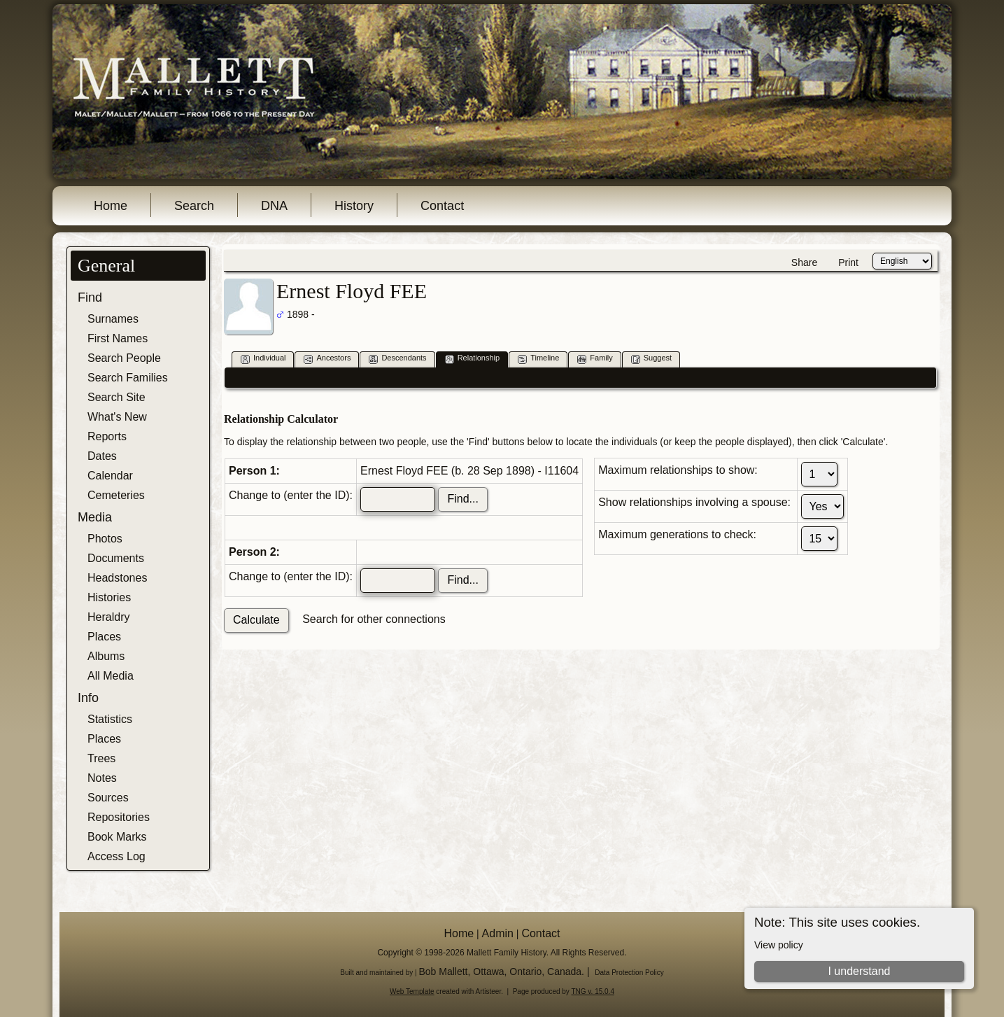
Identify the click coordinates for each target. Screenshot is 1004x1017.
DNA (274, 206)
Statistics (109, 719)
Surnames (113, 319)
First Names (117, 338)
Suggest (651, 358)
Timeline (538, 358)
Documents (115, 558)
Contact (442, 206)
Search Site (116, 397)
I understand (859, 971)
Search (194, 206)
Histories (109, 597)
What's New (117, 417)
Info (88, 698)
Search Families (127, 378)
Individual (263, 358)
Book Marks (116, 837)
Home (110, 206)
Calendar (110, 476)
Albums (106, 656)
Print (848, 262)
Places (104, 637)
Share (804, 262)
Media (95, 517)
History (354, 206)
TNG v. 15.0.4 (592, 991)
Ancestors (327, 358)
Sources (108, 798)
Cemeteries (116, 495)
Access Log (116, 856)
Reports (107, 436)
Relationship (472, 358)
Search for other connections (374, 619)
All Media (110, 676)
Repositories (118, 817)
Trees (101, 758)
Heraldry (108, 617)
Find (90, 297)
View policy (778, 945)
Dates (102, 456)
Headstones (117, 578)
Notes (102, 778)
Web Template (412, 991)
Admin (498, 933)
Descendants (397, 358)
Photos (104, 539)
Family (594, 358)
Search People (124, 358)
